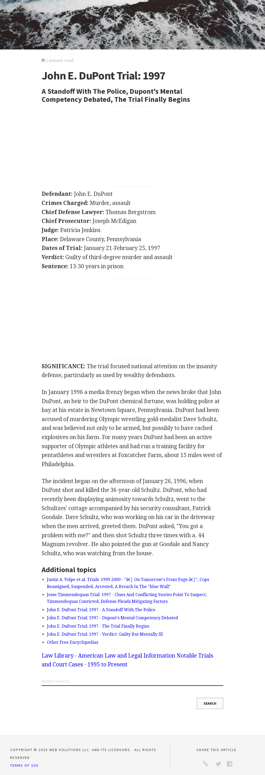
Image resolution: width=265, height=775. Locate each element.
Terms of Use (24, 765)
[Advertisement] (132, 146)
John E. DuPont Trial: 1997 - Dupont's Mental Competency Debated (112, 617)
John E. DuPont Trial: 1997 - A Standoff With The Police (101, 609)
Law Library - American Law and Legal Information (108, 655)
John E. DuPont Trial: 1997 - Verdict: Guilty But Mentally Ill (105, 634)
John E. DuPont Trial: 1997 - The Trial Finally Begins (98, 626)
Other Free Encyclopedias (72, 642)
